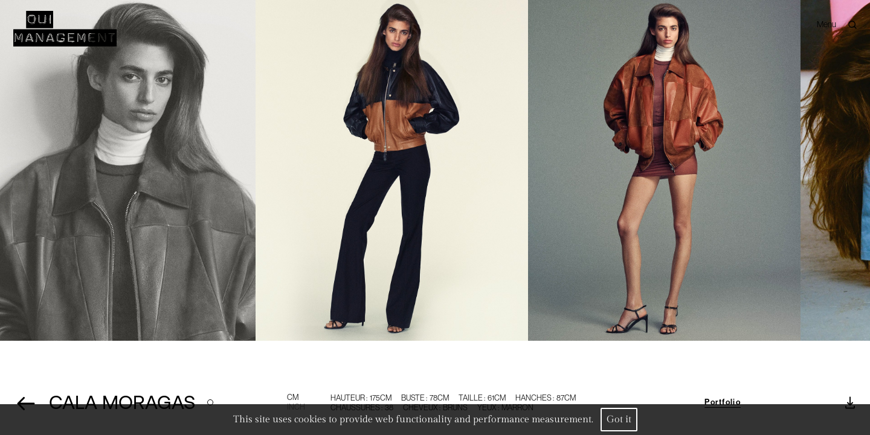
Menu (826, 24)
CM (292, 397)
